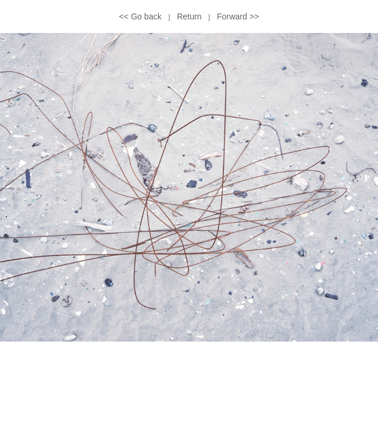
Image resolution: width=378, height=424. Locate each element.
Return (189, 16)
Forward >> (238, 16)
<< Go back (140, 16)
